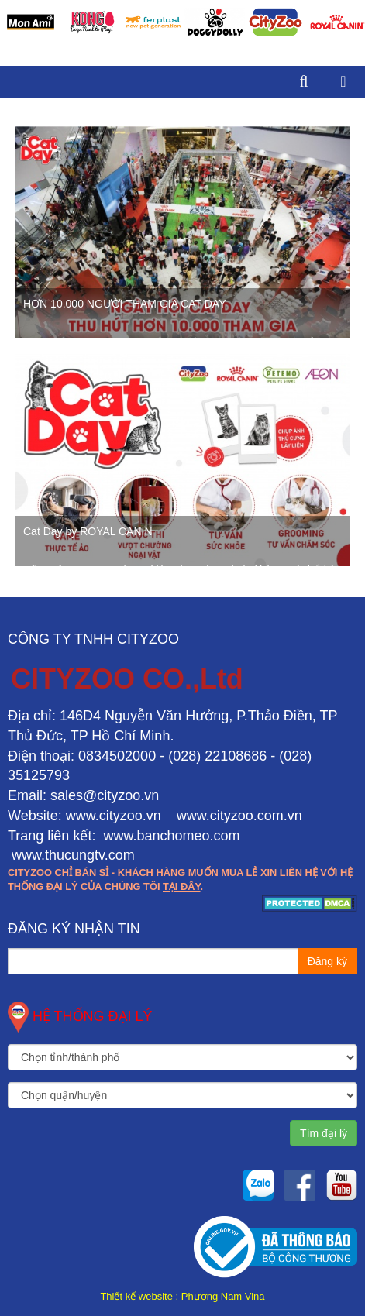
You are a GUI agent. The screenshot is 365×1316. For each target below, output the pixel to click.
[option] (30, 22)
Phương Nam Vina (223, 1296)
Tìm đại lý (323, 1133)
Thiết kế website (136, 1296)
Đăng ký (327, 961)
